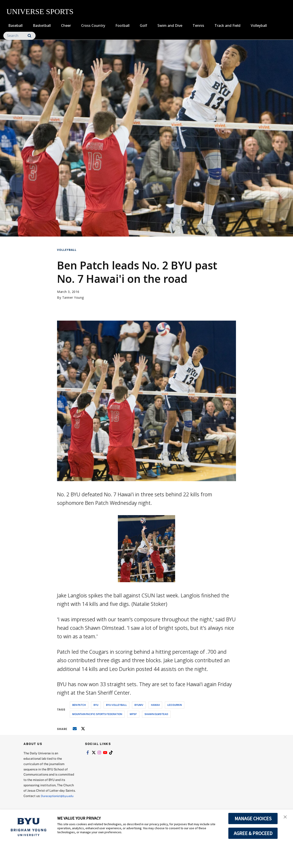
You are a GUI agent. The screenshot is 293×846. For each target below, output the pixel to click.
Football (122, 25)
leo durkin (174, 704)
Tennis (198, 25)
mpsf (133, 714)
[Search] (19, 36)
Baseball (15, 25)
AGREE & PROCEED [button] (253, 833)
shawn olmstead (156, 714)
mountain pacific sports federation (97, 714)
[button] (285, 817)
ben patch (79, 704)
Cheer (66, 25)
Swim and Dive (169, 25)
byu (95, 704)
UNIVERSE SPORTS (39, 11)
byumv (138, 704)
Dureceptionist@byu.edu (41, 801)
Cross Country (93, 25)
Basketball (42, 25)
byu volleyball (116, 704)
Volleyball (259, 25)
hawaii (155, 704)
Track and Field (227, 25)
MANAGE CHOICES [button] (253, 818)
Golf (143, 25)
